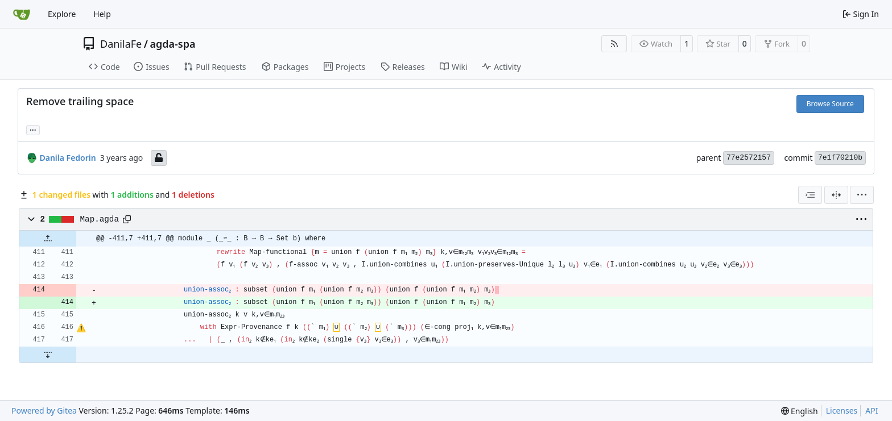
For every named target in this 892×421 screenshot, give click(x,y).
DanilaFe (121, 43)
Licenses (842, 410)
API (871, 410)
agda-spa (172, 43)
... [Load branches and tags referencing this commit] (33, 129)
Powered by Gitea (44, 410)
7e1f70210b (840, 157)
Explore (62, 14)
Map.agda (99, 219)
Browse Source (830, 104)
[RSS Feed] (614, 43)
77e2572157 (748, 157)
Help (102, 14)
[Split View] (836, 195)
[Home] (22, 14)
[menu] (862, 195)
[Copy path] (127, 219)
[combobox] (810, 195)
